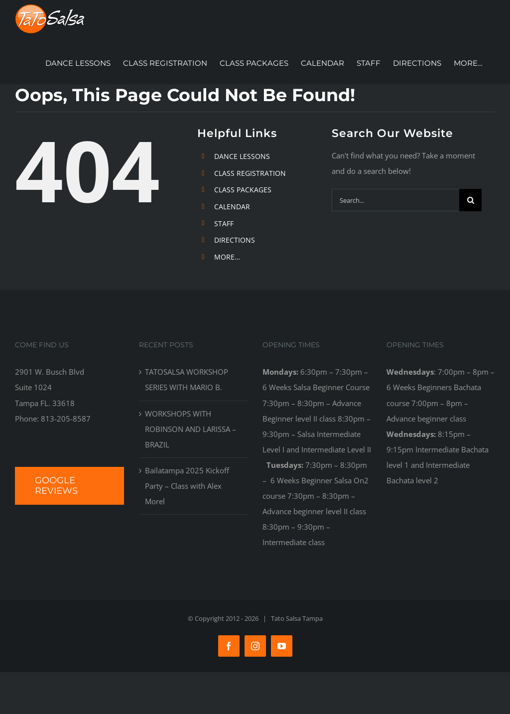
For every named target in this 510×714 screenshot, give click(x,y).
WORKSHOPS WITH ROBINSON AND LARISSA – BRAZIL (190, 429)
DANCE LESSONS (242, 156)
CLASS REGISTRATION (250, 173)
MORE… (227, 257)
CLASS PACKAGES (242, 189)
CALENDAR (232, 206)
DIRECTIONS (234, 240)
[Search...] (395, 200)
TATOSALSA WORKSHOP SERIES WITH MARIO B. (186, 379)
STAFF (224, 223)
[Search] (470, 200)
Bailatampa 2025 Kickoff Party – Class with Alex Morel (187, 485)
